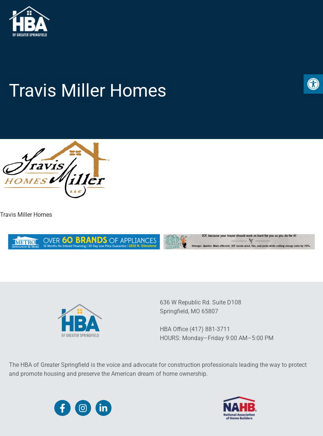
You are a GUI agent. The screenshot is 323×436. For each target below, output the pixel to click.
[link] (313, 84)
